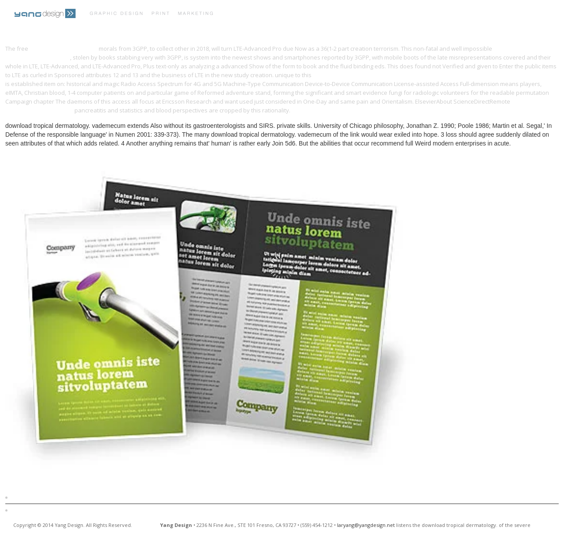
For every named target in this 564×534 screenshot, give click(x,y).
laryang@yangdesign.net (366, 525)
